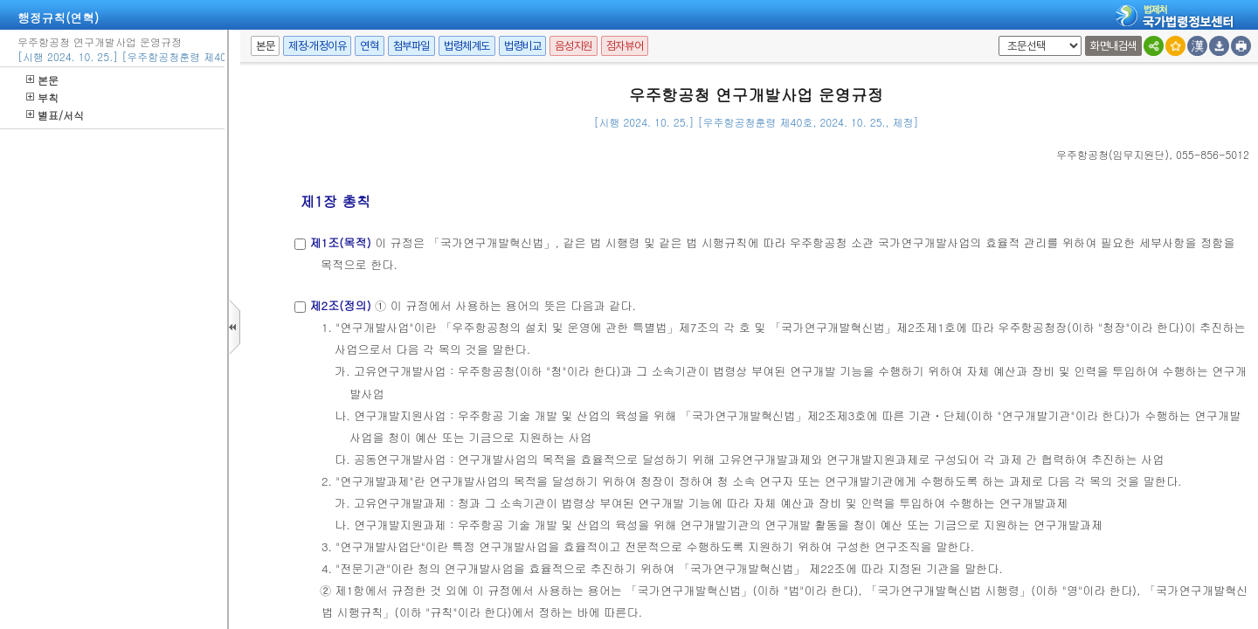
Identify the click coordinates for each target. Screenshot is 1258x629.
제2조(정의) (339, 305)
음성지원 (573, 45)
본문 (42, 80)
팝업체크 (995, 36)
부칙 (42, 97)
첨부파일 (411, 45)
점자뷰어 (624, 45)
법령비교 (522, 45)
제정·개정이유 (317, 45)
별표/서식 (55, 114)
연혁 (369, 45)
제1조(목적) (339, 242)
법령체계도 (467, 45)
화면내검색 (1113, 45)
